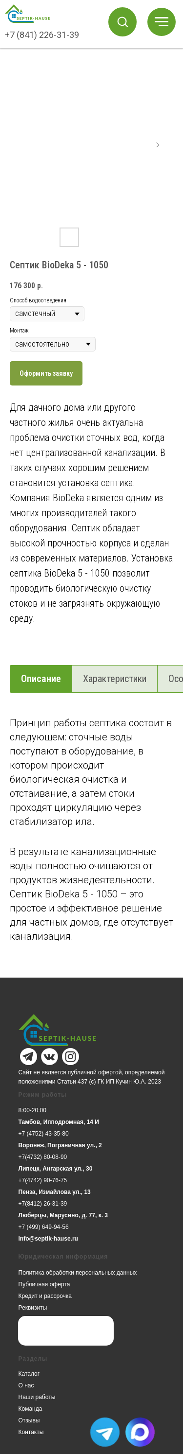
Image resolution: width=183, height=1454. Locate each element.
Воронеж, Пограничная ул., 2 (60, 1145)
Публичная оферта (44, 1284)
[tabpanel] (91, 845)
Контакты (31, 1432)
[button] (122, 21)
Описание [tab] (41, 678)
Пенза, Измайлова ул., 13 (55, 1192)
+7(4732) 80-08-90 (43, 1157)
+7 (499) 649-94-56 (44, 1227)
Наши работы (37, 1397)
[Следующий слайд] (157, 145)
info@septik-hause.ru (48, 1238)
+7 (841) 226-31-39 (42, 35)
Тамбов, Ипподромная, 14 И (59, 1122)
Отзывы (29, 1420)
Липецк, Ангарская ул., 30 (56, 1168)
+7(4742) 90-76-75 (43, 1180)
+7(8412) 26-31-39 (43, 1203)
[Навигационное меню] (161, 22)
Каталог (29, 1373)
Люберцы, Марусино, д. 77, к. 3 (63, 1215)
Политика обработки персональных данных (78, 1272)
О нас (26, 1385)
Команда (30, 1408)
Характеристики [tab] (114, 678)
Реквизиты (33, 1307)
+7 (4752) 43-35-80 (44, 1133)
